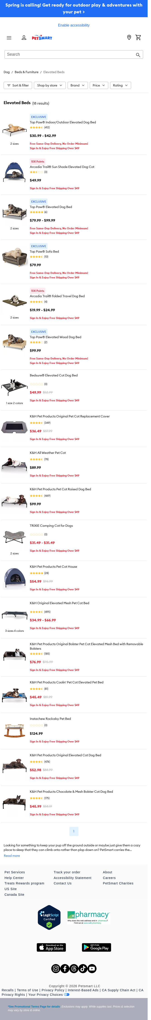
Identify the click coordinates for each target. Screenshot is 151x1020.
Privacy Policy (53, 990)
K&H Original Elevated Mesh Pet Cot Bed (59, 603)
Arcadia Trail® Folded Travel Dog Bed (57, 296)
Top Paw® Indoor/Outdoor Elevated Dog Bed (63, 122)
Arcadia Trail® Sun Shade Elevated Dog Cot (62, 167)
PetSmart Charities (118, 883)
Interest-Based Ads (83, 990)
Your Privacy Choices (49, 994)
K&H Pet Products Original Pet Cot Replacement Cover (70, 416)
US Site (11, 889)
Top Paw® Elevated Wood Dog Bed (55, 337)
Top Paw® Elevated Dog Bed (51, 207)
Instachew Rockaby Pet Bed (50, 719)
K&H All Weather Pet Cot (48, 453)
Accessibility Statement (73, 878)
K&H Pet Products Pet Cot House (53, 567)
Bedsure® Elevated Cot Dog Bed (54, 375)
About (107, 872)
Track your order (67, 872)
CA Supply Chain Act (118, 990)
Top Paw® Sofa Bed (44, 251)
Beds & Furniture (26, 72)
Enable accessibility (74, 25)
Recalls (8, 990)
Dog (7, 72)
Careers (109, 878)
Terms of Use (27, 990)
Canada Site (14, 894)
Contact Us (63, 883)
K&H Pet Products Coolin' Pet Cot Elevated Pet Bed (67, 682)
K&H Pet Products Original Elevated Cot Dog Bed (65, 755)
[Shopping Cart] (138, 38)
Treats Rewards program (24, 883)
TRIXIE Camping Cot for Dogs (51, 526)
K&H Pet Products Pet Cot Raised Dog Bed (60, 489)
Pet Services (15, 872)
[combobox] (74, 54)
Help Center (14, 878)
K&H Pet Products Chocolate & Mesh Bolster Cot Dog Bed (71, 792)
